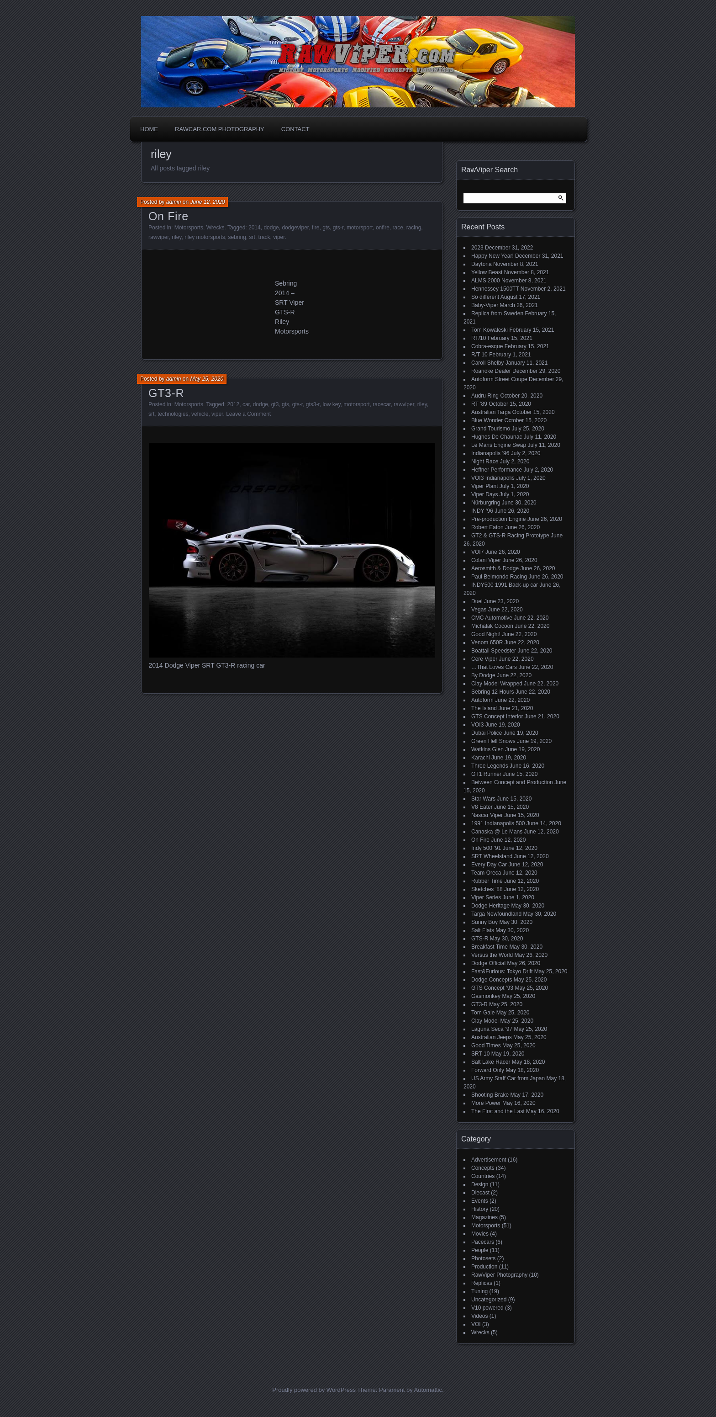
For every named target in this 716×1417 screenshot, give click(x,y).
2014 (254, 227)
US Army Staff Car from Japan (508, 1078)
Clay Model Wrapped (496, 683)
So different (485, 297)
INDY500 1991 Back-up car (504, 585)
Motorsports (188, 227)
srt (252, 237)
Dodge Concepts (491, 980)
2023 (477, 247)
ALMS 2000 (485, 280)
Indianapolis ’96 (490, 453)
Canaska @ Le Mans (496, 831)
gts (326, 227)
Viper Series (486, 897)
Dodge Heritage (490, 905)
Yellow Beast (486, 272)
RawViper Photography (499, 1275)
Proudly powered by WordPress (314, 1389)
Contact (295, 129)
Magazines (484, 1217)
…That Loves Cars (494, 667)
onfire (383, 227)
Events (479, 1201)
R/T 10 (479, 354)
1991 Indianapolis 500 (498, 823)
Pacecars (482, 1242)
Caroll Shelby (487, 363)
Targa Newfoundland (496, 914)
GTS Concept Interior (497, 716)
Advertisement (488, 1160)
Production (484, 1266)
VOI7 (477, 552)
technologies (173, 414)
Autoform (482, 700)
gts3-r (313, 404)
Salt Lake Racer (490, 1062)
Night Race (484, 461)
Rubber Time (487, 881)
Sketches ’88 (487, 889)
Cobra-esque (487, 346)
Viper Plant (484, 486)
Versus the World (492, 955)
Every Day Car (489, 864)
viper (278, 237)
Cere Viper (484, 659)
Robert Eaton (487, 527)
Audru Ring (485, 396)
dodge (271, 227)
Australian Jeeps (491, 1037)
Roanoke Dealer (491, 371)
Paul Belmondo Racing (499, 576)
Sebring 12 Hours (492, 692)
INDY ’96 (482, 511)
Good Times (486, 1045)
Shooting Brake (490, 1095)
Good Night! (485, 634)
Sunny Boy (484, 922)
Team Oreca (486, 873)
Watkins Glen (487, 749)
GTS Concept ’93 (492, 988)
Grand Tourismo (490, 428)
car (246, 404)
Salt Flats (482, 930)
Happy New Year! (492, 256)
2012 (233, 404)
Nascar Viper (487, 815)
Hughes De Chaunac (496, 437)
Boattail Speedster (493, 650)
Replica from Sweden (497, 313)
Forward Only (487, 1070)
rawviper (158, 237)
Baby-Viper (484, 305)
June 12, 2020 (207, 202)
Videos (479, 1316)
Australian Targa (491, 412)
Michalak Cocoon (492, 626)
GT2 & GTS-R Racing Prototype (510, 535)
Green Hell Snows (493, 741)
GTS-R (479, 938)
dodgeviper (295, 227)
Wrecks (215, 227)
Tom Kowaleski (489, 330)
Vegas (478, 609)
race (398, 227)
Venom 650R (487, 642)
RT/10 (478, 338)
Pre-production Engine (498, 519)
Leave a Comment (248, 414)
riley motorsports (204, 237)
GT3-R (166, 393)
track (264, 237)
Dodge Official (488, 963)
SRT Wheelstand (491, 856)
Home (149, 129)
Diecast (480, 1192)
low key (331, 404)
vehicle (199, 414)
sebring (237, 237)
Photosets (483, 1258)
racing (413, 227)
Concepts (483, 1168)
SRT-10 (480, 1054)
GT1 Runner (486, 774)
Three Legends (489, 766)
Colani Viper (486, 560)
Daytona (481, 264)
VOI (476, 1324)
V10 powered (487, 1308)
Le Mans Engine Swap (498, 445)
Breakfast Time (489, 947)
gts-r (338, 227)
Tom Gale (483, 1012)
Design (479, 1184)
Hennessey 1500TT (495, 289)
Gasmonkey (485, 996)
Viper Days (484, 494)
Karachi (480, 757)
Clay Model (485, 1021)
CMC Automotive (491, 618)
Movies (480, 1234)
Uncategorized (488, 1299)
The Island (484, 708)
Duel (477, 601)
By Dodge (483, 675)
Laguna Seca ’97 (491, 1029)
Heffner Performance (496, 470)
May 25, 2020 (206, 379)
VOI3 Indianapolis (493, 478)
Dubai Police (486, 733)
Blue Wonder (487, 420)
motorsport (360, 227)
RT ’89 (479, 404)
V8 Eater (482, 807)
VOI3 (477, 725)
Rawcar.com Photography (219, 129)
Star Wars (483, 799)
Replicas (481, 1283)
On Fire (168, 216)
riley (176, 237)
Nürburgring (485, 502)
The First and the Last (498, 1111)
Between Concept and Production (512, 782)
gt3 (275, 404)
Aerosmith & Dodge (495, 568)
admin (173, 202)
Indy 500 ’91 (486, 848)
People (479, 1250)
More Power (486, 1103)
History (479, 1209)
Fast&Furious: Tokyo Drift (501, 971)
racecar (381, 404)
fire (316, 227)
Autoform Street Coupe (499, 379)
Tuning (479, 1291)
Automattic (428, 1389)
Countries (483, 1176)
